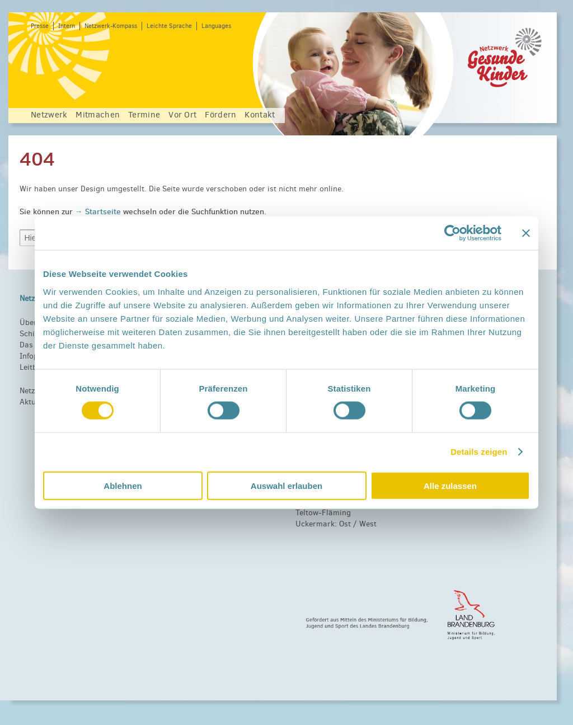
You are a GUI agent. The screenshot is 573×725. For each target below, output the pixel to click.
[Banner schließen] (526, 233)
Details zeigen (478, 451)
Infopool (34, 356)
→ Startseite (99, 211)
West (368, 524)
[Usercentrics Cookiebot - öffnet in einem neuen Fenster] (452, 233)
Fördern (220, 114)
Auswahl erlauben (286, 485)
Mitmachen (98, 114)
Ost (345, 524)
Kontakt (260, 114)
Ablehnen (123, 485)
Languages (216, 26)
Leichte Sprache (169, 26)
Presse (40, 26)
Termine (144, 114)
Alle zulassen (450, 485)
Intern (66, 26)
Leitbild (33, 367)
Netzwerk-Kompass (110, 26)
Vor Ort (182, 114)
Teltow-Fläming (323, 512)
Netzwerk (49, 114)
